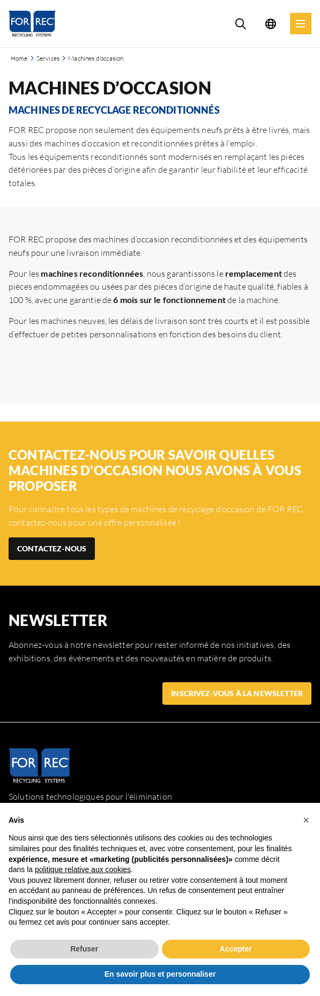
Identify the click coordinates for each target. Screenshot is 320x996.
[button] (306, 820)
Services (47, 58)
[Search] (240, 23)
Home (19, 58)
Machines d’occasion (95, 58)
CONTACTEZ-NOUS (51, 548)
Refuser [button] (84, 949)
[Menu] (300, 23)
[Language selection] (270, 23)
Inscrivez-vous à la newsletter (237, 693)
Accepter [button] (236, 949)
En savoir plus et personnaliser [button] (160, 974)
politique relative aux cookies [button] (83, 869)
